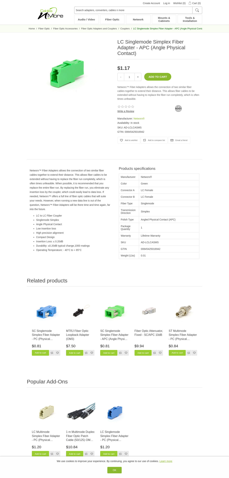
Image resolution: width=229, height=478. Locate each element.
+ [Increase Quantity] (138, 77)
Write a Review (125, 111)
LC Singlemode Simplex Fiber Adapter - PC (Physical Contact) (114, 436)
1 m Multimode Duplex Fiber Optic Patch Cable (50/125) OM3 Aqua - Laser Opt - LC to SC (80, 436)
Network (138, 19)
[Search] (197, 10)
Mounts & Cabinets (164, 19)
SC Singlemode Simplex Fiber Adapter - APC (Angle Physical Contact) (114, 335)
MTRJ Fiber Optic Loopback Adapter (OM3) (77, 334)
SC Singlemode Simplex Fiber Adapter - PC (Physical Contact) (46, 335)
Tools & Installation (190, 19)
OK (114, 470)
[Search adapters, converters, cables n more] (138, 10)
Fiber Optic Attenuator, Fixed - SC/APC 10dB (149, 332)
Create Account (151, 3)
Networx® (139, 118)
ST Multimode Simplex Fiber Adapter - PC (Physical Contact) (183, 335)
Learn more (165, 461)
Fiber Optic (112, 19)
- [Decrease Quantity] (120, 77)
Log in (166, 3)
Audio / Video (86, 19)
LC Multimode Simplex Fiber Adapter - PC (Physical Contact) (46, 436)
